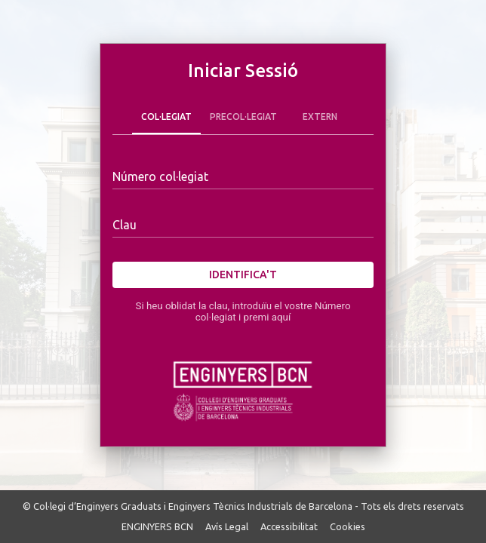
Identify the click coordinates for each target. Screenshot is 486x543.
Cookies (347, 526)
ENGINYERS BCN (157, 526)
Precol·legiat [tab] (243, 116)
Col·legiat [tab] (166, 116)
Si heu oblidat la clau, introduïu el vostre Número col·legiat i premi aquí (242, 311)
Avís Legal (226, 526)
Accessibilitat (289, 526)
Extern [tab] (320, 116)
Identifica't (243, 275)
